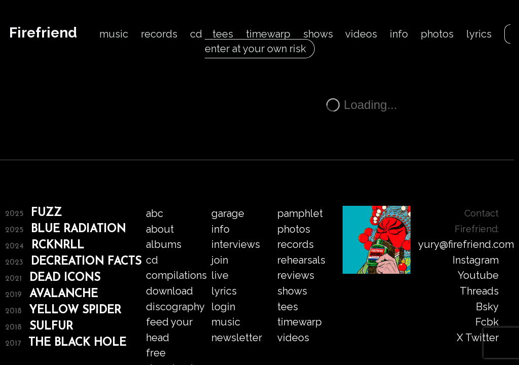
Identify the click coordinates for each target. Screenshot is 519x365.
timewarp (268, 34)
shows (318, 34)
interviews (235, 244)
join (219, 260)
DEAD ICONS (64, 278)
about (160, 229)
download (169, 291)
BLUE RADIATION (78, 229)
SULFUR (51, 327)
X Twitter (478, 338)
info (399, 34)
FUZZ (46, 213)
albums (163, 244)
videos (361, 34)
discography (175, 307)
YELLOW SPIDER (75, 310)
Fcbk (487, 322)
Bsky (487, 307)
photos (437, 34)
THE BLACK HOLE (77, 343)
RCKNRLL (57, 245)
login (223, 307)
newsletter (236, 338)
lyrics (479, 34)
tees (222, 34)
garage (227, 213)
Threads (479, 291)
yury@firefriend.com (466, 244)
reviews (295, 275)
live (220, 275)
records (159, 34)
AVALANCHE (63, 294)
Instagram (476, 260)
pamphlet (300, 213)
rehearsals (301, 260)
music (113, 34)
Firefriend (43, 32)
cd (196, 34)
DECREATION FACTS (86, 262)
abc (154, 213)
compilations (176, 275)
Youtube (478, 275)
